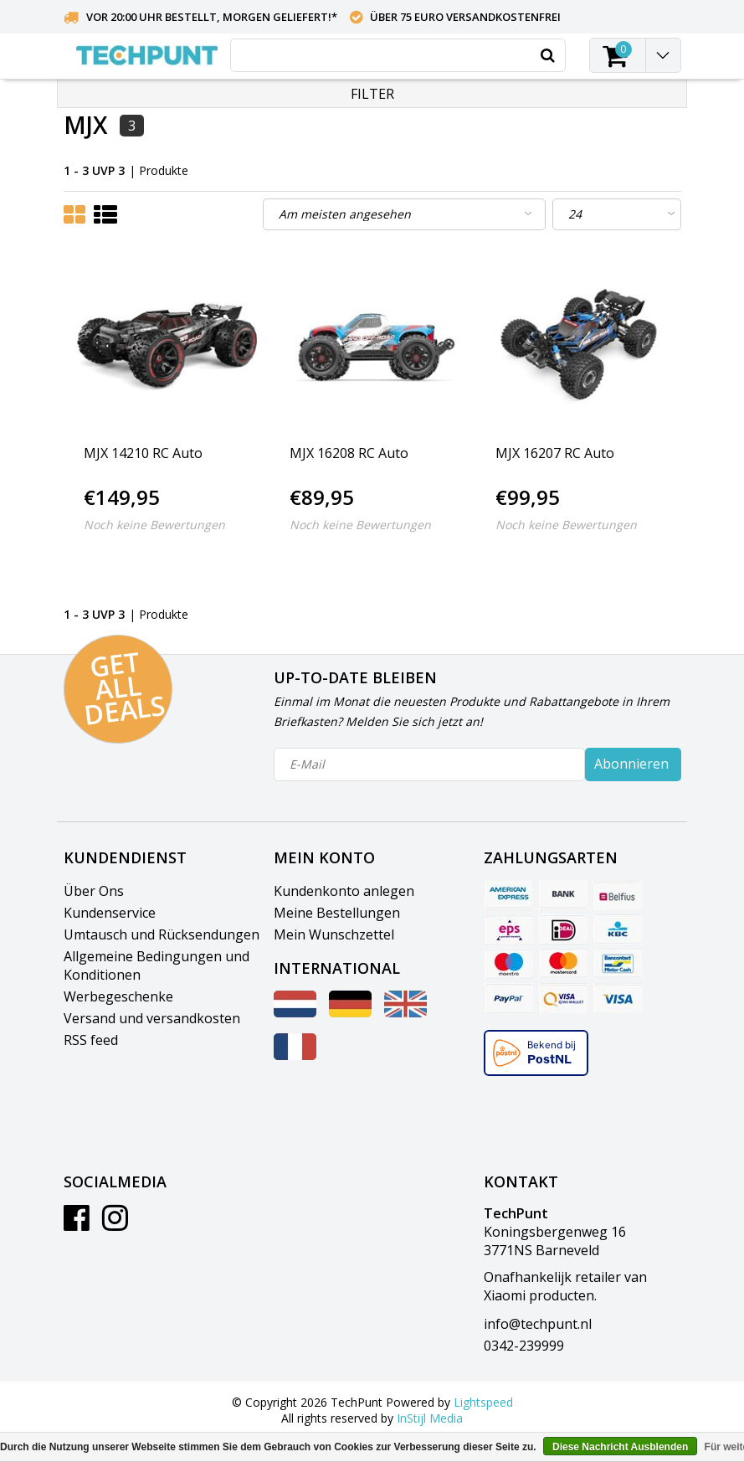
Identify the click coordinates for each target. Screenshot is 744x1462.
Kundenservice (110, 912)
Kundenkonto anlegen (344, 891)
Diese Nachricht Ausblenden (620, 1447)
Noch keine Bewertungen (154, 525)
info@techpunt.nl (538, 1324)
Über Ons (94, 891)
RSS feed (91, 1040)
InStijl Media (430, 1418)
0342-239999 (524, 1345)
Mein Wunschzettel (334, 934)
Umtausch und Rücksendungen (161, 934)
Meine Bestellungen (337, 912)
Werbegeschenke (118, 996)
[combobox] (398, 55)
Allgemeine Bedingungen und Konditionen (156, 965)
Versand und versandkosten (152, 1018)
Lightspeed (483, 1402)
